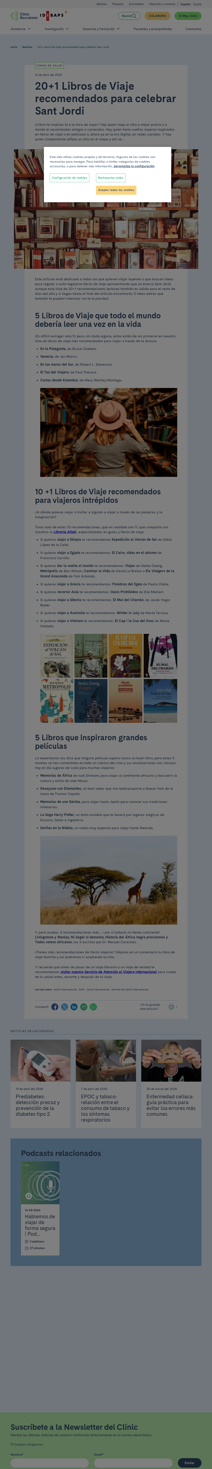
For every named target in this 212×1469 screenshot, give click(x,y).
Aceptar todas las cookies (116, 190)
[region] (107, 174)
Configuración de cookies (69, 177)
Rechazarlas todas (111, 177)
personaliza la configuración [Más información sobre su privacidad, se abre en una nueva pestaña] (134, 166)
